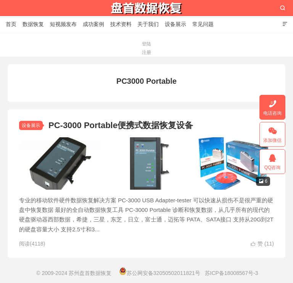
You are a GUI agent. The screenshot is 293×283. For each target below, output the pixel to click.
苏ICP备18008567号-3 (231, 273)
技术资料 (121, 24)
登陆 (146, 44)
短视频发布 (63, 24)
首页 (11, 24)
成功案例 (93, 24)
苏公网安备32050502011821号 (159, 273)
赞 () (262, 244)
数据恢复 (33, 24)
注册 (146, 52)
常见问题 (203, 24)
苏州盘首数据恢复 (146, 8)
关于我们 (148, 24)
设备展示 (175, 24)
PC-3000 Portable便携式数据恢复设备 (120, 125)
